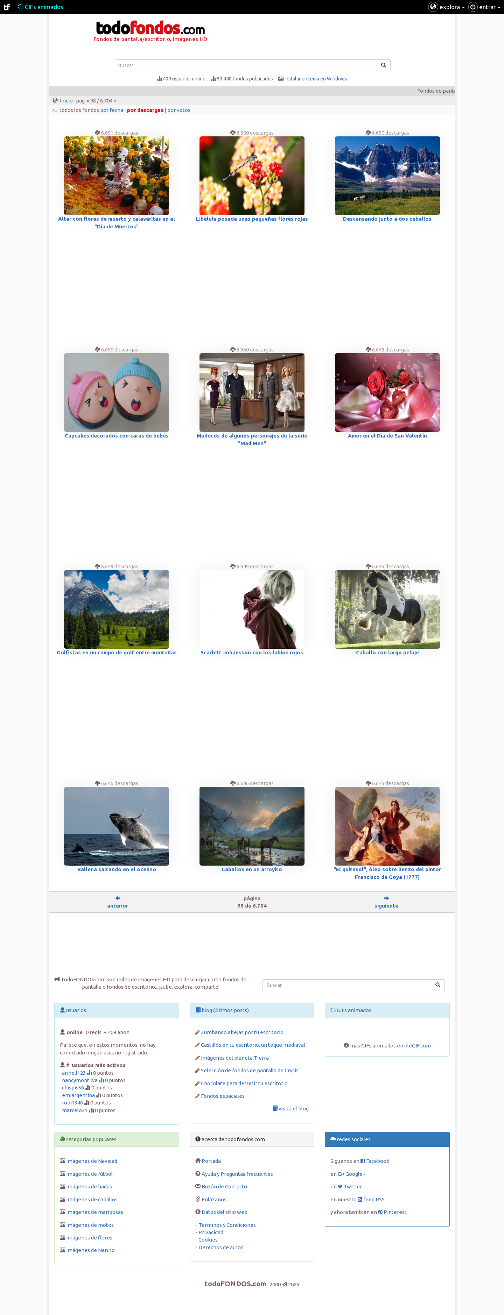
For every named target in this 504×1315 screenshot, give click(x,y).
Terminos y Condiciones (227, 1225)
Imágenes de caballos (92, 1199)
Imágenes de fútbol (89, 1174)
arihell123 (74, 1073)
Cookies (208, 1240)
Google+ (352, 1174)
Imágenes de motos (90, 1225)
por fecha (111, 110)
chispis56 (73, 1087)
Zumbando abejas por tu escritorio (242, 1032)
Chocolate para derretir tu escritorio (244, 1083)
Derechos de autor (220, 1247)
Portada (211, 1161)
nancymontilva (80, 1080)
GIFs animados (40, 6)
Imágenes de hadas (89, 1186)
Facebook (374, 1161)
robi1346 (72, 1103)
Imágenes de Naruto (90, 1250)
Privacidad (210, 1232)
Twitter (350, 1186)
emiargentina (78, 1095)
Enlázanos (214, 1199)
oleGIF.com (417, 1046)
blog (203, 1010)
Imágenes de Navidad (91, 1161)
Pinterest (392, 1212)
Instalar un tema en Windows (316, 78)
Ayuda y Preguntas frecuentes (237, 1174)
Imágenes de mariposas (94, 1212)
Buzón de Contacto (224, 1186)
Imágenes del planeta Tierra (235, 1058)
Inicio (66, 101)
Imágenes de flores (89, 1238)
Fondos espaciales (223, 1096)
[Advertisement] (403, 33)
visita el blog (290, 1108)
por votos (178, 110)
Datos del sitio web (224, 1212)
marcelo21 (75, 1110)
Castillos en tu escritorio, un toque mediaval (253, 1045)
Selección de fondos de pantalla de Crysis (250, 1070)
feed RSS (371, 1199)
